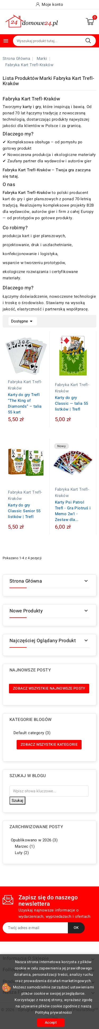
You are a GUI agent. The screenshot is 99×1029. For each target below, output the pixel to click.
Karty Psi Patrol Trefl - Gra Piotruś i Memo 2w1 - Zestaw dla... (73, 511)
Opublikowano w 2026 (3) (34, 840)
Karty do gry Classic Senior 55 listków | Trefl (24, 511)
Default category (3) (31, 733)
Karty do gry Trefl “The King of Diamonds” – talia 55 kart (25, 403)
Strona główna (26, 581)
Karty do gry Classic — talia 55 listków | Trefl (71, 403)
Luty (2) (22, 853)
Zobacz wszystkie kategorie (49, 744)
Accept (51, 1022)
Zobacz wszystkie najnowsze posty (49, 688)
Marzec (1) (25, 846)
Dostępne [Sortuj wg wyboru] (22, 320)
